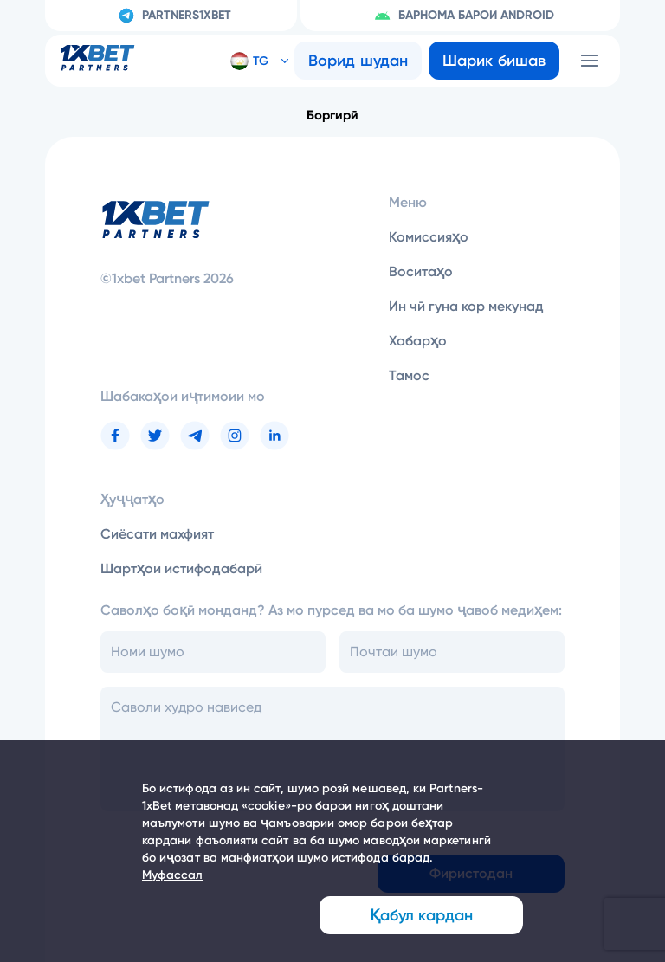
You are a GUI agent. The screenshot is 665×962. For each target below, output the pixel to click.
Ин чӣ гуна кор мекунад (466, 306)
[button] (252, 60)
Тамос (409, 375)
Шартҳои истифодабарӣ (181, 568)
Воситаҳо (421, 271)
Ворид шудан (358, 60)
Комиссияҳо (428, 237)
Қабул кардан (421, 915)
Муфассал (172, 875)
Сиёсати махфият (157, 534)
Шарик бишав (494, 60)
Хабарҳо (418, 341)
